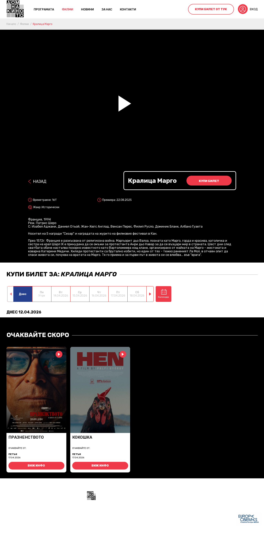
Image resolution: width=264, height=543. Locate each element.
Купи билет (209, 181)
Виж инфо (36, 465)
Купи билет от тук (211, 9)
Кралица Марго (42, 24)
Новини (87, 9)
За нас (107, 9)
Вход (254, 9)
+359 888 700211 (161, 521)
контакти (128, 9)
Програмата (44, 9)
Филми (67, 9)
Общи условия (97, 537)
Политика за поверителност (131, 537)
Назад (39, 181)
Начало (11, 24)
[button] (150, 294)
